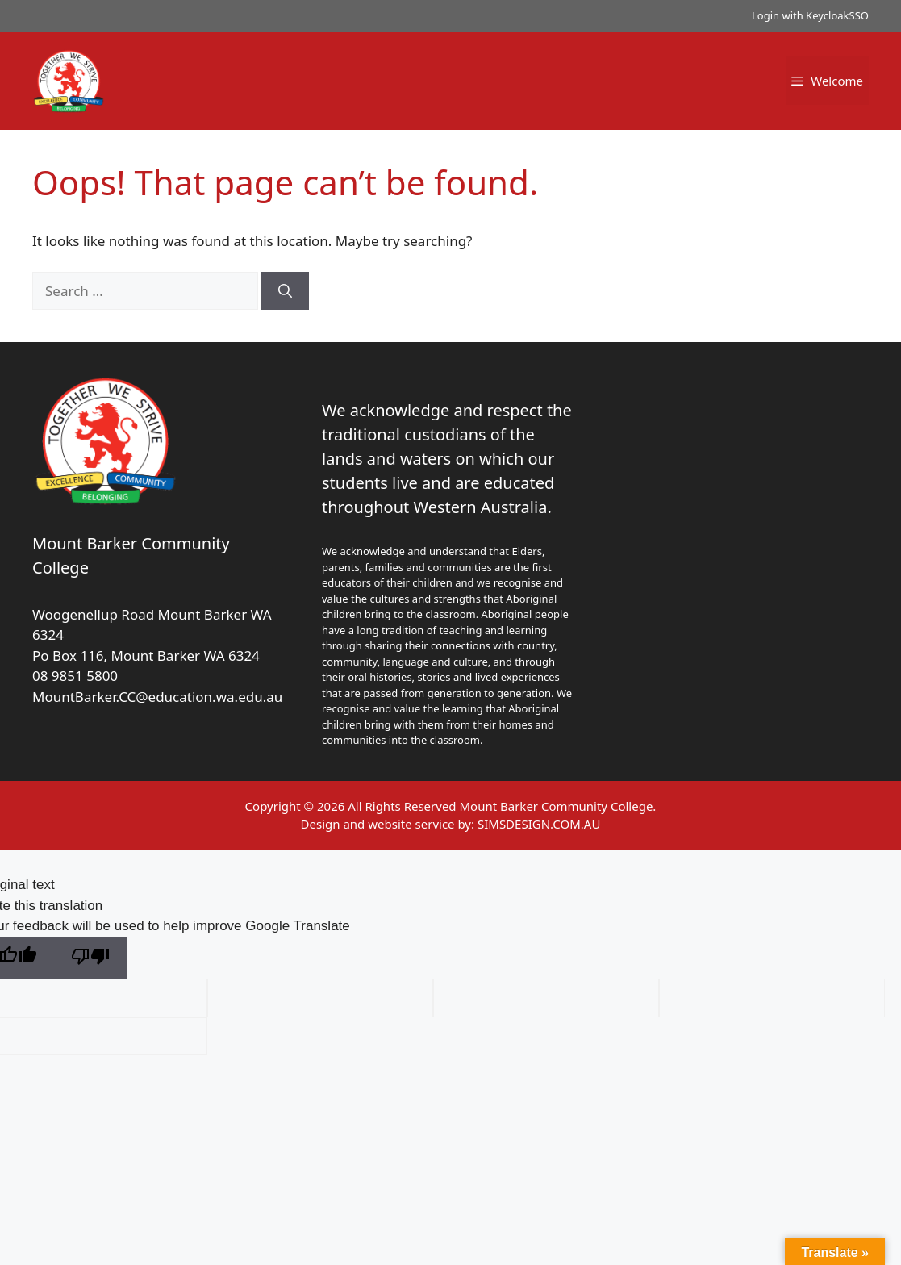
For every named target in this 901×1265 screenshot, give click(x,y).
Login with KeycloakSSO (810, 15)
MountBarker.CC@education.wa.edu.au (157, 696)
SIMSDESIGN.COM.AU (539, 824)
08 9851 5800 (75, 675)
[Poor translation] (90, 958)
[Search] (285, 291)
